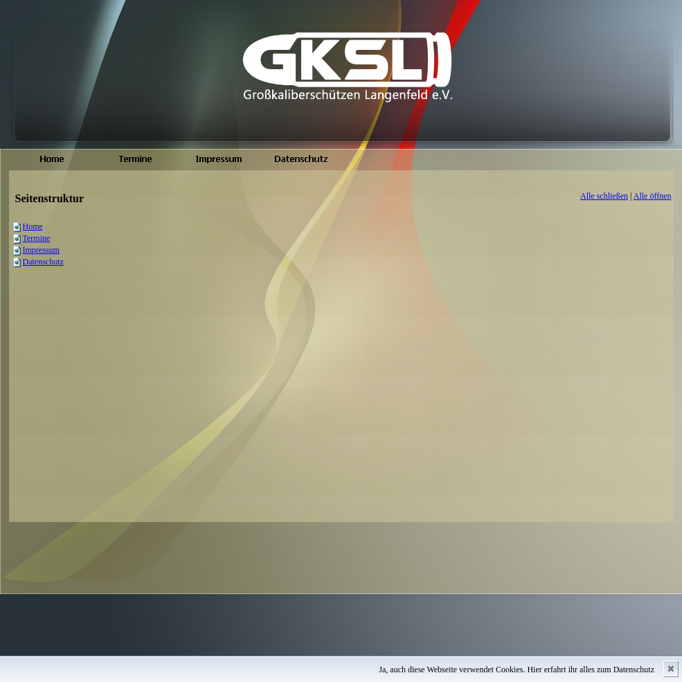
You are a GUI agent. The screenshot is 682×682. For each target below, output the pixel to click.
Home (33, 226)
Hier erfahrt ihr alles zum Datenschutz (590, 669)
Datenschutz (43, 262)
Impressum (41, 250)
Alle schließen (604, 196)
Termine (37, 238)
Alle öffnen (653, 196)
